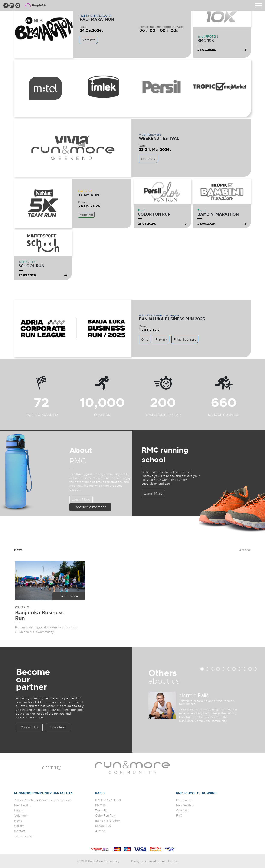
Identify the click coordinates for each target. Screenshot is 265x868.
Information (184, 800)
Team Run (88, 195)
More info (88, 40)
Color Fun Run (154, 214)
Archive (245, 550)
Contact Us (29, 727)
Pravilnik (161, 339)
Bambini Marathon (218, 214)
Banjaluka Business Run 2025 (172, 319)
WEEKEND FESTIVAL (159, 138)
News (18, 550)
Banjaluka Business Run (39, 615)
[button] (202, 669)
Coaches (182, 810)
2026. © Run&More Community (98, 861)
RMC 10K (205, 40)
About (80, 450)
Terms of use (23, 836)
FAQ (179, 815)
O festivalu (148, 159)
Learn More (81, 499)
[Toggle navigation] (259, 5)
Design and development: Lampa (154, 861)
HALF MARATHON (97, 19)
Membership (23, 805)
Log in (18, 810)
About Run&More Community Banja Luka (42, 800)
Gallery (19, 826)
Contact (19, 831)
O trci (145, 339)
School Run (32, 265)
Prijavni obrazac (185, 339)
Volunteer (58, 727)
